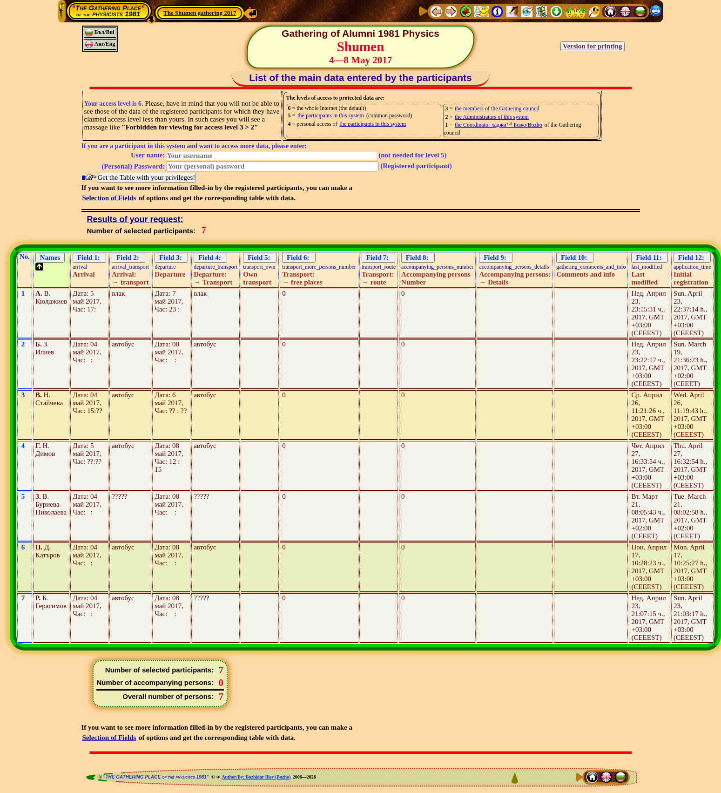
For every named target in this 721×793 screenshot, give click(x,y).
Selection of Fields (109, 198)
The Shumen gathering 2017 (199, 12)
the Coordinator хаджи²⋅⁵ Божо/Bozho (498, 125)
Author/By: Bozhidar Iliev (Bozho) (256, 776)
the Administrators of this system (492, 117)
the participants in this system (330, 115)
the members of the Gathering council (497, 108)
